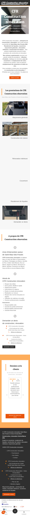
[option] (15, 387)
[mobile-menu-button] (15, 511)
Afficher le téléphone (16, 332)
